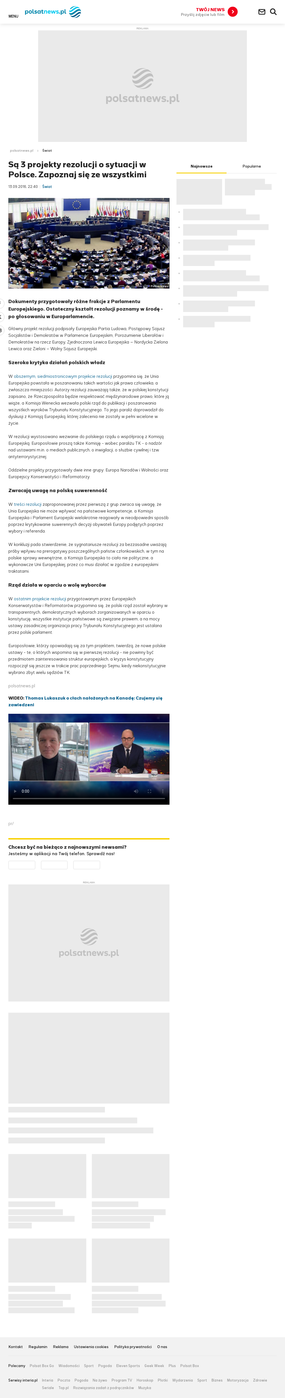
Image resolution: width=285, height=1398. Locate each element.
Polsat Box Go (42, 1366)
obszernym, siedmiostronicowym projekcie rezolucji (63, 376)
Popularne (251, 166)
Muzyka (144, 1388)
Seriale (48, 1388)
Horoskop (145, 1380)
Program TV (122, 1380)
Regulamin (37, 1347)
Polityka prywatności (133, 1347)
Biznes (217, 1380)
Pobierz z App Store (67, 864)
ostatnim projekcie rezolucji (40, 599)
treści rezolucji (27, 504)
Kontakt (15, 1347)
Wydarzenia (182, 1380)
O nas (162, 1347)
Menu (13, 16)
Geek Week (154, 1366)
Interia (47, 1380)
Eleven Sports (128, 1366)
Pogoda (105, 1366)
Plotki (163, 1380)
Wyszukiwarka (273, 12)
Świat (47, 150)
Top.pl (63, 1388)
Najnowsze (202, 166)
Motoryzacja (238, 1380)
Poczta (64, 1380)
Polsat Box (189, 1366)
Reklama (60, 1347)
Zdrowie (260, 1380)
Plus (172, 1366)
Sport (89, 1366)
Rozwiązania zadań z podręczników (103, 1388)
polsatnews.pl (21, 150)
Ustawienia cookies (91, 1347)
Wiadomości (69, 1366)
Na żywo (100, 1380)
